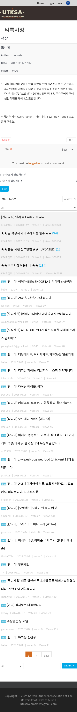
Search (69, 665)
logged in (34, 163)
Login (50, 3)
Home (40, 3)
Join (59, 3)
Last (46, 655)
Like (6, 139)
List (4, 189)
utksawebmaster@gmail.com (38, 704)
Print (71, 139)
